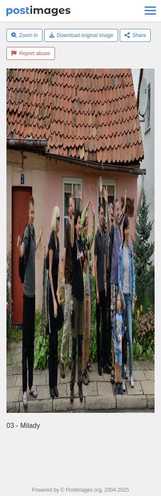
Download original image (81, 35)
